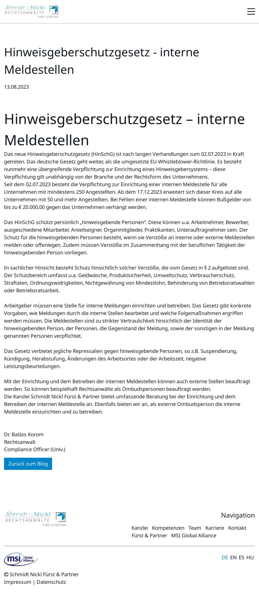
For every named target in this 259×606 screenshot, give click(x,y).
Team (194, 527)
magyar (250, 557)
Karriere (214, 527)
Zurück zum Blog (28, 463)
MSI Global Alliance (193, 535)
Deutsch (225, 557)
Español (241, 557)
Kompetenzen (168, 527)
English (233, 557)
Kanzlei (140, 527)
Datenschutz (51, 581)
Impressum (17, 581)
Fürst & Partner (149, 535)
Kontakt (237, 527)
